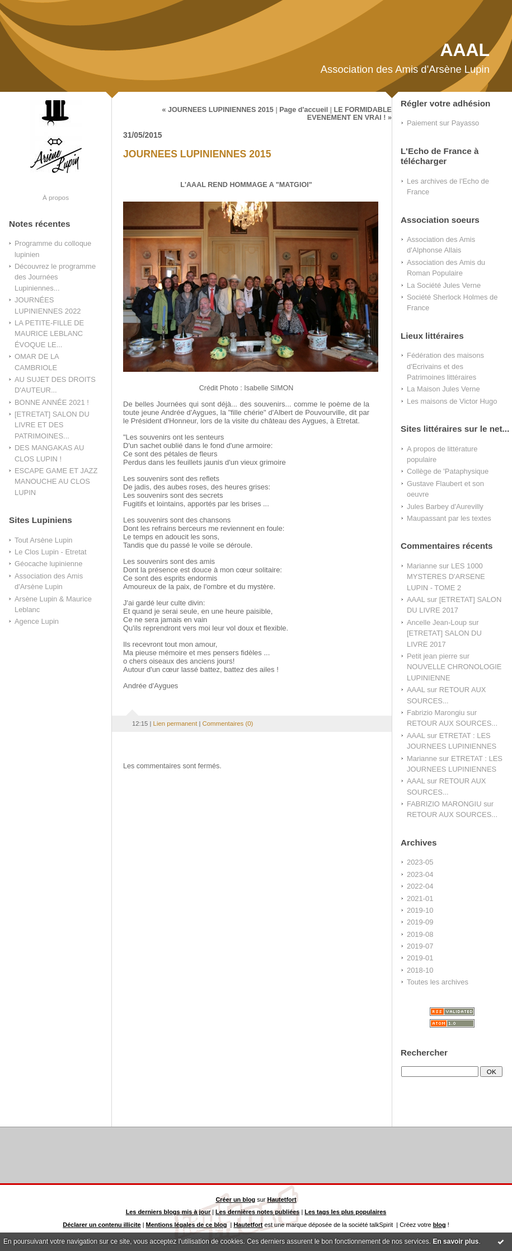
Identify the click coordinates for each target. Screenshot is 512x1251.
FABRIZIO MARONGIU (444, 804)
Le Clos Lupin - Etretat (51, 552)
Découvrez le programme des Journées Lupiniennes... (55, 277)
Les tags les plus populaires (345, 1211)
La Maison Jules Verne (443, 389)
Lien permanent (175, 723)
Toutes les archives (437, 982)
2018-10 (420, 970)
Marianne (422, 566)
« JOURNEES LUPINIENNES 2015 (217, 110)
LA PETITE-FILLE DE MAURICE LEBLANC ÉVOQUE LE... (49, 334)
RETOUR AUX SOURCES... (452, 723)
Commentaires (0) (228, 723)
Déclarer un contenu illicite (101, 1224)
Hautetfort (282, 1199)
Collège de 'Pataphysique (447, 471)
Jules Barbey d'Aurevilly (445, 506)
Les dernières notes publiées (257, 1211)
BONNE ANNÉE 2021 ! (52, 402)
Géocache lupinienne (48, 563)
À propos (56, 197)
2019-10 (420, 910)
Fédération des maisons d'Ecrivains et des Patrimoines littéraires (445, 366)
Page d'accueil (303, 110)
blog (439, 1224)
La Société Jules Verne (444, 285)
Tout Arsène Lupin (43, 540)
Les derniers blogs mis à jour (168, 1211)
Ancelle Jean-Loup (437, 622)
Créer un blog (235, 1199)
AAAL (465, 50)
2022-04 (420, 886)
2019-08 (420, 934)
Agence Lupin (37, 621)
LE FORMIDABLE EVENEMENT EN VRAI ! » (349, 114)
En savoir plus (455, 1241)
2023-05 (420, 862)
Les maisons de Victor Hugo (452, 401)
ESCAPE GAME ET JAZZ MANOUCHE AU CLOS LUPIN (56, 481)
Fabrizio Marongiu (435, 712)
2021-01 (420, 898)
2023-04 (420, 874)
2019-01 (420, 958)
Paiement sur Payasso (443, 123)
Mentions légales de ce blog (186, 1224)
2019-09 (420, 922)
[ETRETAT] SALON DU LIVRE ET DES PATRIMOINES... (52, 425)
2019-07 (420, 946)
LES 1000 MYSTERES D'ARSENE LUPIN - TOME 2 (446, 577)
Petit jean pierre (432, 656)
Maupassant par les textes (449, 518)
